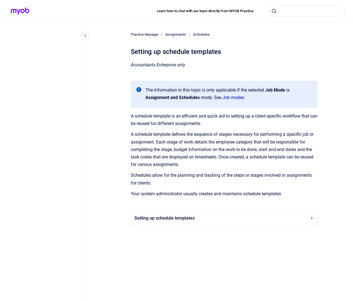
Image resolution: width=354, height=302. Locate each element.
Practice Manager (144, 34)
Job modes (233, 97)
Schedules (201, 34)
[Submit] (274, 11)
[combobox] (306, 11)
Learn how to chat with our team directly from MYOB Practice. (205, 11)
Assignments (175, 34)
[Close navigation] (85, 35)
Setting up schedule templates (224, 218)
